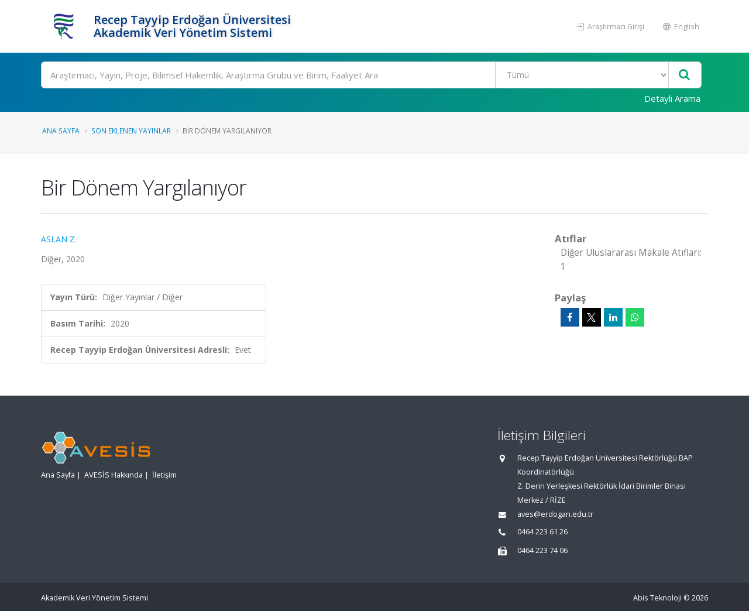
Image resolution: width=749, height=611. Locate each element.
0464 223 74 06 (542, 550)
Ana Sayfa (61, 130)
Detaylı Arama (672, 98)
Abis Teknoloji (657, 598)
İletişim (164, 475)
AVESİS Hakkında (113, 475)
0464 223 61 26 (542, 532)
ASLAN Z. (59, 239)
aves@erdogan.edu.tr (555, 514)
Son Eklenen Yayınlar (131, 130)
